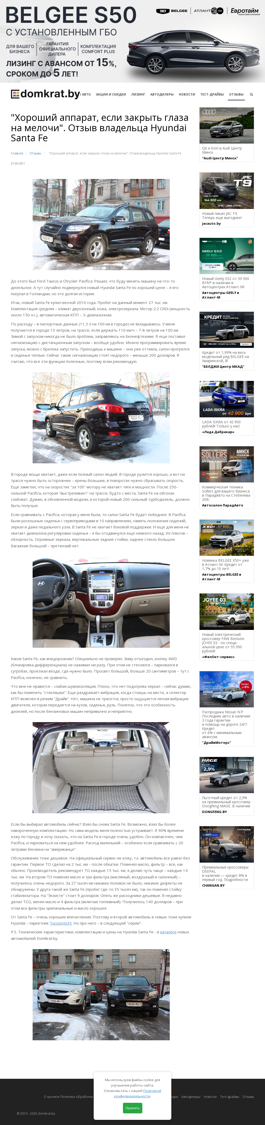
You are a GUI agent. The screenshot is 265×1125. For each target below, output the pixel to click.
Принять (133, 1108)
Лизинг (138, 94)
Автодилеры (162, 94)
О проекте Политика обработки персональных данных (86, 1097)
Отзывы (236, 94)
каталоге (168, 931)
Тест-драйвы (212, 94)
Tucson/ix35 (61, 923)
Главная (17, 153)
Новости (187, 94)
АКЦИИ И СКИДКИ (111, 94)
